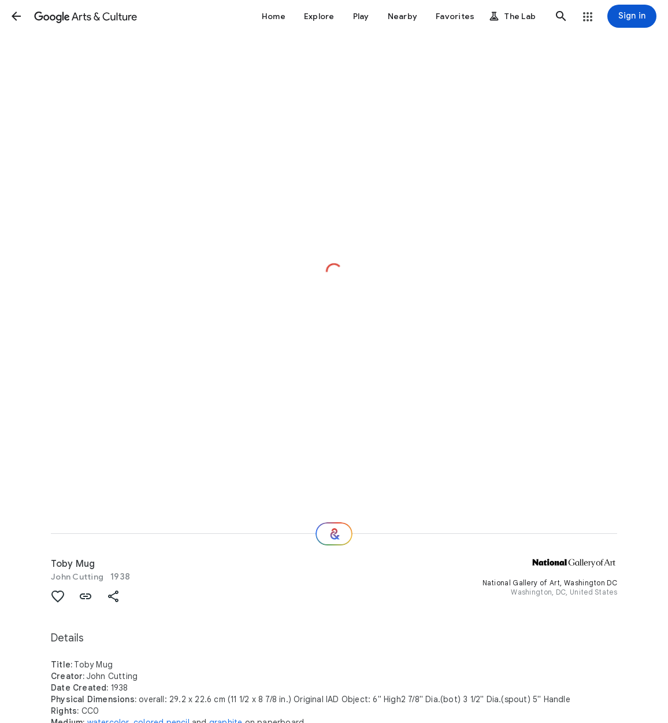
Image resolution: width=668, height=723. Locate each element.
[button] (16, 16)
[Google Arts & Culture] (85, 16)
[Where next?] (334, 533)
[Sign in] (631, 16)
